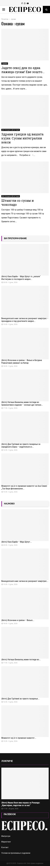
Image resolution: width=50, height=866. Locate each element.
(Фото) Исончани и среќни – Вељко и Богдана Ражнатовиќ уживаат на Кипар (21, 361)
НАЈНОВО (9, 503)
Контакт (5, 847)
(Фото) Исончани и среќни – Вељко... (17, 620)
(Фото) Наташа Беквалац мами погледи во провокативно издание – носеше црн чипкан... (22, 403)
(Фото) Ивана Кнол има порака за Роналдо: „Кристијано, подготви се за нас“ (20, 804)
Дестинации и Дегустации (10, 130)
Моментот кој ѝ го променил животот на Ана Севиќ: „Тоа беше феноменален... (24, 487)
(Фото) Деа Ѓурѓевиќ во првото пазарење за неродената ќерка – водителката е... (20, 445)
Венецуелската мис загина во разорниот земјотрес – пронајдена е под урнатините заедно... (24, 319)
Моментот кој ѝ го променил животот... (18, 738)
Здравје (4, 63)
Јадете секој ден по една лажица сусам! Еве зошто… (23, 70)
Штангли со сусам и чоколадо (17, 202)
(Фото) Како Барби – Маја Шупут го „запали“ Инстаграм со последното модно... (21, 277)
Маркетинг (6, 842)
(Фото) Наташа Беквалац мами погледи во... (21, 659)
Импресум (5, 836)
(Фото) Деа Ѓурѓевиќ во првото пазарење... (20, 698)
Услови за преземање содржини (15, 853)
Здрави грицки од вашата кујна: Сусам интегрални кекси (22, 138)
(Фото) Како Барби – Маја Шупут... (16, 542)
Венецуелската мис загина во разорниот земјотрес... (24, 581)
